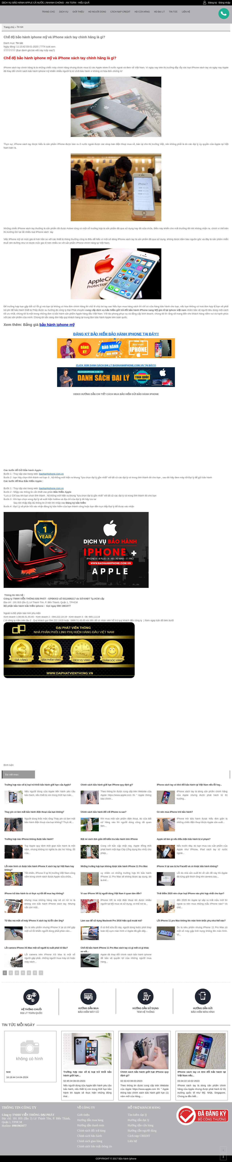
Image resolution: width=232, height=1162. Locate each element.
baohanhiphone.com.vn (51, 473)
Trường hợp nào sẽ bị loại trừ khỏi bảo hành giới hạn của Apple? (38, 785)
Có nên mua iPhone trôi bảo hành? (175, 812)
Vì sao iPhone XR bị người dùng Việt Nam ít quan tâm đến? (111, 893)
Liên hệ (186, 12)
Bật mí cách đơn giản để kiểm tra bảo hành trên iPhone (109, 839)
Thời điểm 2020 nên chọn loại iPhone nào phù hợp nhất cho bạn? (190, 893)
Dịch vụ (63, 12)
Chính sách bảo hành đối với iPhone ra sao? (103, 812)
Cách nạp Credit (120, 12)
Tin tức (173, 12)
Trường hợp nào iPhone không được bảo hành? (29, 839)
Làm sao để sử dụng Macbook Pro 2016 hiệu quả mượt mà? (111, 920)
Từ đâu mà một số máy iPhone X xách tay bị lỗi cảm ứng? (34, 920)
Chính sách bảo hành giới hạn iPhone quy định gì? (107, 785)
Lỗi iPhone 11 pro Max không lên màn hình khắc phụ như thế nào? (191, 920)
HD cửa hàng (142, 12)
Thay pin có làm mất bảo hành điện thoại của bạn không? (34, 812)
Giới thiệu (78, 12)
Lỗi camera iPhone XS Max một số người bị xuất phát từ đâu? (36, 948)
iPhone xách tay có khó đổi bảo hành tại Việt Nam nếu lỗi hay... (189, 785)
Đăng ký (212, 2)
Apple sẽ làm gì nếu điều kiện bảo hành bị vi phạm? (183, 839)
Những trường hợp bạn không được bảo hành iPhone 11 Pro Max (114, 866)
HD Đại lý (159, 12)
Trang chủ (48, 12)
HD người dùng (97, 12)
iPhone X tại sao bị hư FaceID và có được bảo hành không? (187, 866)
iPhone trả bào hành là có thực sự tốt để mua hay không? (34, 893)
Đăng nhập (224, 2)
